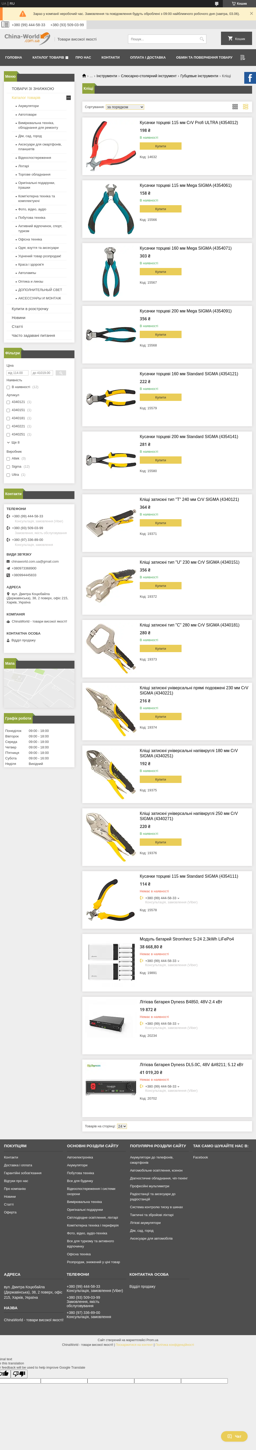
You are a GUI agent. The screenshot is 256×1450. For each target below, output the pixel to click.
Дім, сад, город (30, 136)
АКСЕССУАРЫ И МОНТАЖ (39, 298)
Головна (13, 57)
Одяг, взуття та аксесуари (38, 248)
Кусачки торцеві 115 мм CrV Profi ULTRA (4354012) (189, 122)
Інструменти (107, 76)
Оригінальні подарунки (85, 1210)
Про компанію (15, 1189)
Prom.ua (152, 1340)
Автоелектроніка (80, 1157)
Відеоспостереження (34, 158)
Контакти (111, 57)
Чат (234, 1436)
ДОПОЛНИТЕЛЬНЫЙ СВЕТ (40, 290)
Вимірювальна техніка (84, 1202)
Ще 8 (15, 442)
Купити (160, 146)
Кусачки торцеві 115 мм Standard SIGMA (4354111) (189, 876)
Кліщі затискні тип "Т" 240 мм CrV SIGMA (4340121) (189, 499)
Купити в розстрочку (30, 308)
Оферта (10, 1212)
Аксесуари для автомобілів (151, 1238)
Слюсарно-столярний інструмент (149, 76)
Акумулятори (28, 106)
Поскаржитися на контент (134, 1345)
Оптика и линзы (30, 281)
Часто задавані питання (33, 335)
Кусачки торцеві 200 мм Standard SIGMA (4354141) (189, 436)
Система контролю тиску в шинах (156, 1207)
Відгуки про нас (16, 1181)
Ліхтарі (23, 166)
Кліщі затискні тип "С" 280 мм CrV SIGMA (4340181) (190, 625)
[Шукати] (201, 39)
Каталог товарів (48, 57)
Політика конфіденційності (174, 1345)
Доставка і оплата (18, 1165)
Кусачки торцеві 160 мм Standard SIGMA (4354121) (189, 374)
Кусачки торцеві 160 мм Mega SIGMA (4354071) (186, 248)
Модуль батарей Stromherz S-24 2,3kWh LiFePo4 (187, 939)
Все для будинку (80, 1181)
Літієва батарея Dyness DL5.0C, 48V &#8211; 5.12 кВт (191, 1064)
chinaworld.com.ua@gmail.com (35, 561)
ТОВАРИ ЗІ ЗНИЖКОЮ (33, 88)
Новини (18, 317)
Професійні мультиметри (149, 1186)
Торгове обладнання (34, 174)
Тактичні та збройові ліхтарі (151, 1215)
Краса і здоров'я (31, 264)
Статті (17, 326)
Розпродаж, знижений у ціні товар (93, 1262)
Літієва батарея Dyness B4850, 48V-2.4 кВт (181, 1002)
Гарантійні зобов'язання (23, 1173)
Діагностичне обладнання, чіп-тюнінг (159, 1178)
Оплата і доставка (148, 57)
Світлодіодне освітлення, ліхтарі (92, 1217)
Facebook (200, 1157)
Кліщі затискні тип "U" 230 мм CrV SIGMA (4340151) (190, 562)
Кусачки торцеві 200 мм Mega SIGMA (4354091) (186, 311)
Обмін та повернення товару (204, 57)
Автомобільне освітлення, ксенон (156, 1170)
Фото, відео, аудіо (32, 209)
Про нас (83, 57)
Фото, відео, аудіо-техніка (87, 1233)
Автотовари (27, 114)
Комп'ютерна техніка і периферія (93, 1225)
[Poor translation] (19, 1374)
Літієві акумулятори (145, 1223)
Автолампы (27, 273)
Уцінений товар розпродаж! (39, 256)
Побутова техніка (31, 218)
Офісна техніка (30, 239)
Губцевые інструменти (199, 76)
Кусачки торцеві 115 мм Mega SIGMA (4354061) (186, 185)
